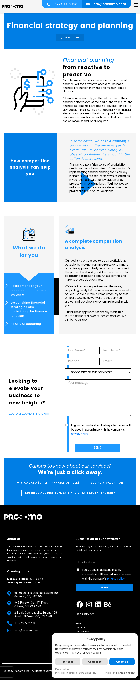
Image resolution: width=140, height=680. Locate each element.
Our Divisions (82, 632)
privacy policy (79, 434)
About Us (80, 628)
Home (79, 624)
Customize (95, 661)
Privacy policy (62, 669)
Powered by (119, 673)
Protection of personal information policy (75, 673)
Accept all (122, 661)
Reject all (67, 661)
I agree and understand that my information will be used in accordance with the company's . (101, 429)
